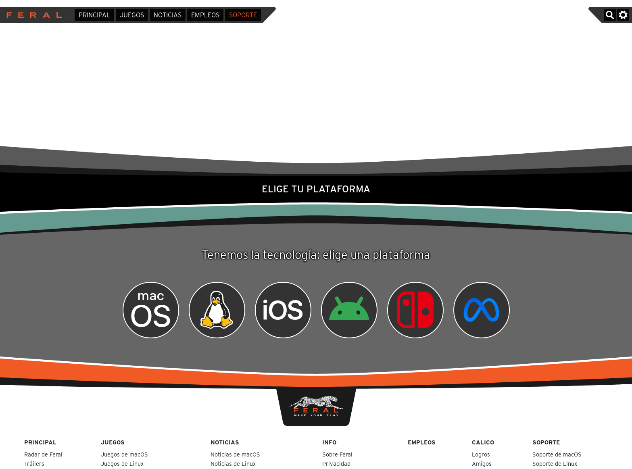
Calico (483, 442)
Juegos (132, 15)
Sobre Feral (337, 454)
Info (329, 442)
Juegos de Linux (123, 463)
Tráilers (34, 463)
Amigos (482, 463)
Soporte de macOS (557, 454)
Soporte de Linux (555, 463)
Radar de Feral (43, 454)
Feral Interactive (32, 15)
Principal (94, 15)
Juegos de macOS (125, 454)
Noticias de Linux (234, 463)
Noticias (167, 15)
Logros (481, 454)
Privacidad (336, 463)
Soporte (243, 15)
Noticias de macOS (236, 454)
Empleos (205, 15)
